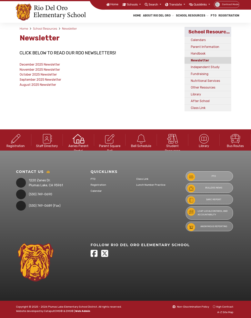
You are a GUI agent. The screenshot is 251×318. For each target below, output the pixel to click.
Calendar (96, 190)
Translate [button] (171, 4)
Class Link (198, 108)
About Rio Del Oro (157, 15)
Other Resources (203, 87)
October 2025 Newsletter (38, 74)
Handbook (198, 53)
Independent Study (205, 67)
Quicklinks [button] (199, 4)
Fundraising (199, 74)
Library (196, 94)
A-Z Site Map (223, 312)
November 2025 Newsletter (40, 69)
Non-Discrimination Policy (190, 306)
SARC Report (204, 200)
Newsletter (69, 28)
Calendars (198, 40)
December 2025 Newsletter (40, 64)
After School (200, 101)
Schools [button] (123, 4)
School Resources (190, 15)
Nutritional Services (205, 81)
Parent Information (205, 47)
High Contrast (224, 306)
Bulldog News (204, 188)
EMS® (70, 311)
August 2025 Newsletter (38, 85)
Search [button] (146, 4)
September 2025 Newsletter (40, 79)
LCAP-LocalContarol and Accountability (207, 212)
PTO (213, 15)
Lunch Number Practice (151, 184)
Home (103, 4)
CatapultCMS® (53, 311)
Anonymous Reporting (207, 227)
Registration (227, 15)
